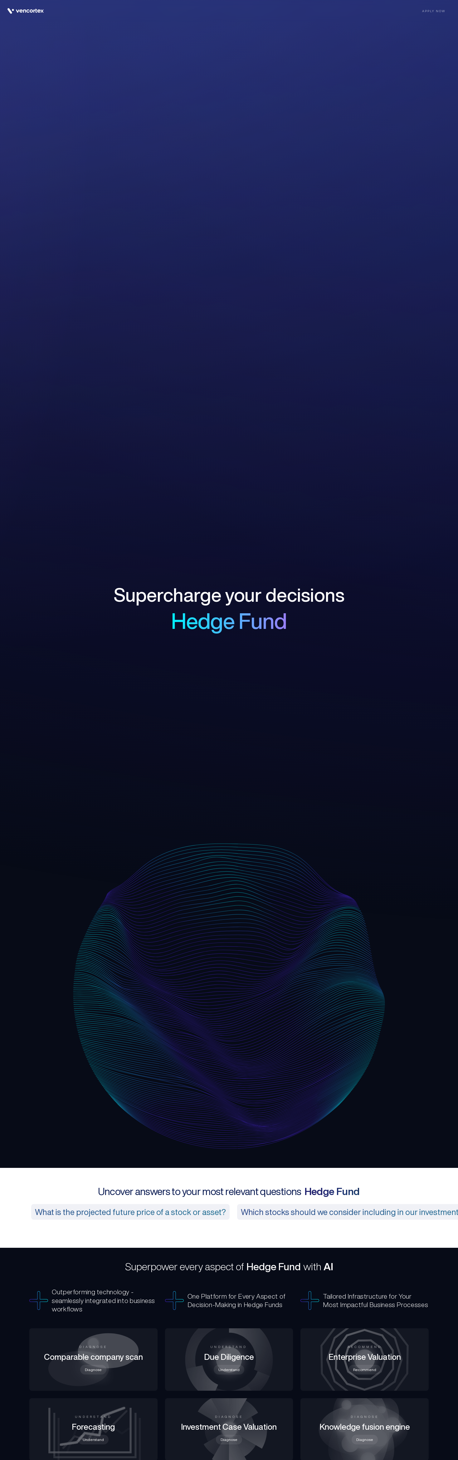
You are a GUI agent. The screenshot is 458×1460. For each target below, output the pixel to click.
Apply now (434, 10)
